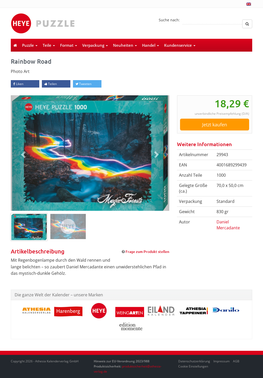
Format (68, 45)
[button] (22, 153)
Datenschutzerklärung (194, 361)
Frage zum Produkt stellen (147, 251)
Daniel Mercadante (228, 225)
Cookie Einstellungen (193, 366)
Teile (49, 45)
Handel (150, 45)
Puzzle (29, 45)
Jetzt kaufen (214, 124)
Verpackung (95, 45)
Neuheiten (125, 45)
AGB (236, 361)
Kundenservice (179, 45)
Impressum (221, 361)
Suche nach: (169, 19)
